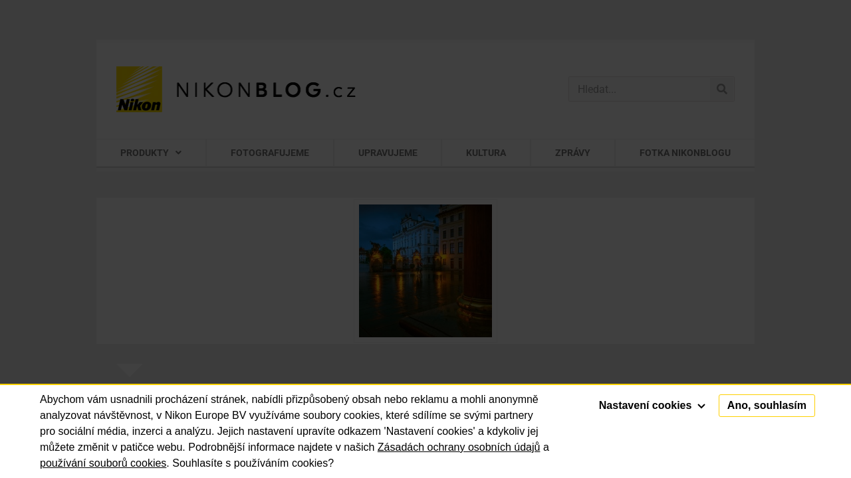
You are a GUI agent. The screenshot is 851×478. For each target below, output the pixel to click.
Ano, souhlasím (766, 405)
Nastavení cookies (652, 405)
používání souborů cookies (103, 463)
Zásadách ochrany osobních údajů (459, 447)
